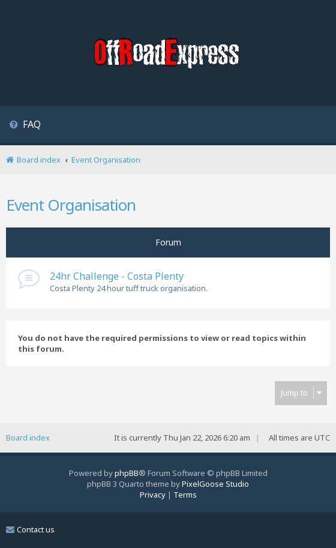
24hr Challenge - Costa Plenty (117, 276)
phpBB (127, 473)
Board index (28, 437)
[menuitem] (25, 125)
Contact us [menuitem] (30, 529)
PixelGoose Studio (215, 483)
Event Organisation (71, 204)
